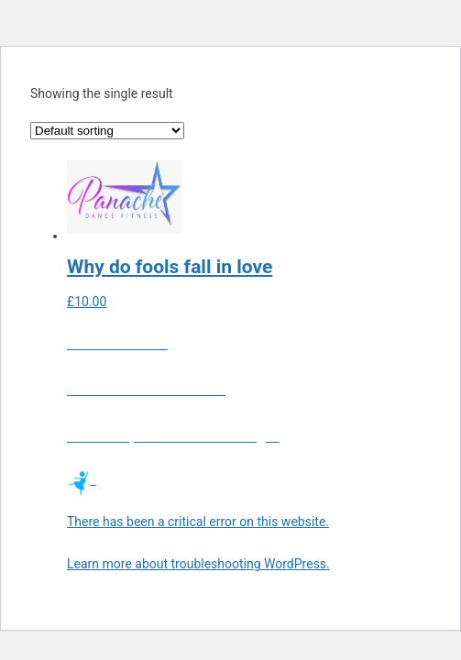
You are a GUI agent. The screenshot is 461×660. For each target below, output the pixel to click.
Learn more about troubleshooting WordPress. (198, 563)
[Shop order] (107, 130)
